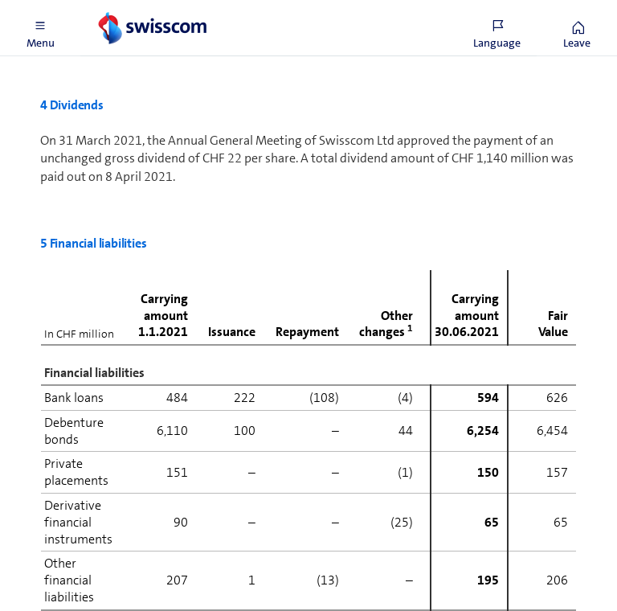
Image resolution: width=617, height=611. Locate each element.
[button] (40, 28)
